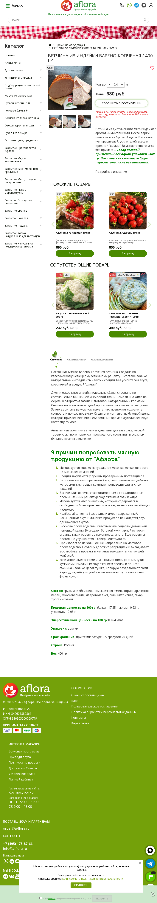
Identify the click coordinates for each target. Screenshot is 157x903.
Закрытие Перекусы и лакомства (18, 201)
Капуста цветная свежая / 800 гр (72, 315)
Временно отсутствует (70, 45)
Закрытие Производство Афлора (20, 149)
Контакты (78, 717)
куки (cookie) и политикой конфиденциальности (92, 878)
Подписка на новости (24, 762)
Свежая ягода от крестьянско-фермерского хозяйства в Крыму (74, 241)
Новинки (10, 55)
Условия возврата (22, 774)
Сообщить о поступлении (121, 103)
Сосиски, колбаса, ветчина (22, 118)
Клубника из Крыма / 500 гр (73, 232)
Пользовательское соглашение (94, 706)
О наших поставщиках (87, 695)
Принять (81, 885)
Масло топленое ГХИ (18, 95)
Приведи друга (20, 757)
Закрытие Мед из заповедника (16, 160)
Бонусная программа (24, 751)
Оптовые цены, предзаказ (21, 140)
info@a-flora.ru (15, 848)
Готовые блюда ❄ (16, 110)
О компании (82, 688)
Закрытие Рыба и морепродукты (16, 191)
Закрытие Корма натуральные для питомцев (22, 234)
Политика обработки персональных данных (103, 712)
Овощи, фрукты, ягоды (19, 125)
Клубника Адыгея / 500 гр (124, 232)
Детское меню (14, 70)
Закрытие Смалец (16, 210)
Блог (74, 701)
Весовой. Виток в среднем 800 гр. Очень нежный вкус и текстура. (74, 322)
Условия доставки (102, 359)
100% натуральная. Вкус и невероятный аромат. (123, 322)
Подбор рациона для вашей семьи (22, 86)
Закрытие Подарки (16, 225)
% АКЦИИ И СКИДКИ (18, 77)
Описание (56, 359)
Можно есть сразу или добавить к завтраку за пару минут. (127, 241)
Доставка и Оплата (23, 768)
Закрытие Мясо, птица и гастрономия (20, 180)
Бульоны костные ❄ (17, 103)
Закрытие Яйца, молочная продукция (21, 170)
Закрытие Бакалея (16, 218)
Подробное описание (111, 172)
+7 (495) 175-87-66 (17, 843)
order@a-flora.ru (16, 828)
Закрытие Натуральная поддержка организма (19, 245)
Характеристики (76, 359)
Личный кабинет (21, 779)
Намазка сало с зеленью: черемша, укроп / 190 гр (124, 315)
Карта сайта (80, 723)
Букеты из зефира (16, 133)
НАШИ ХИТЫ (13, 62)
